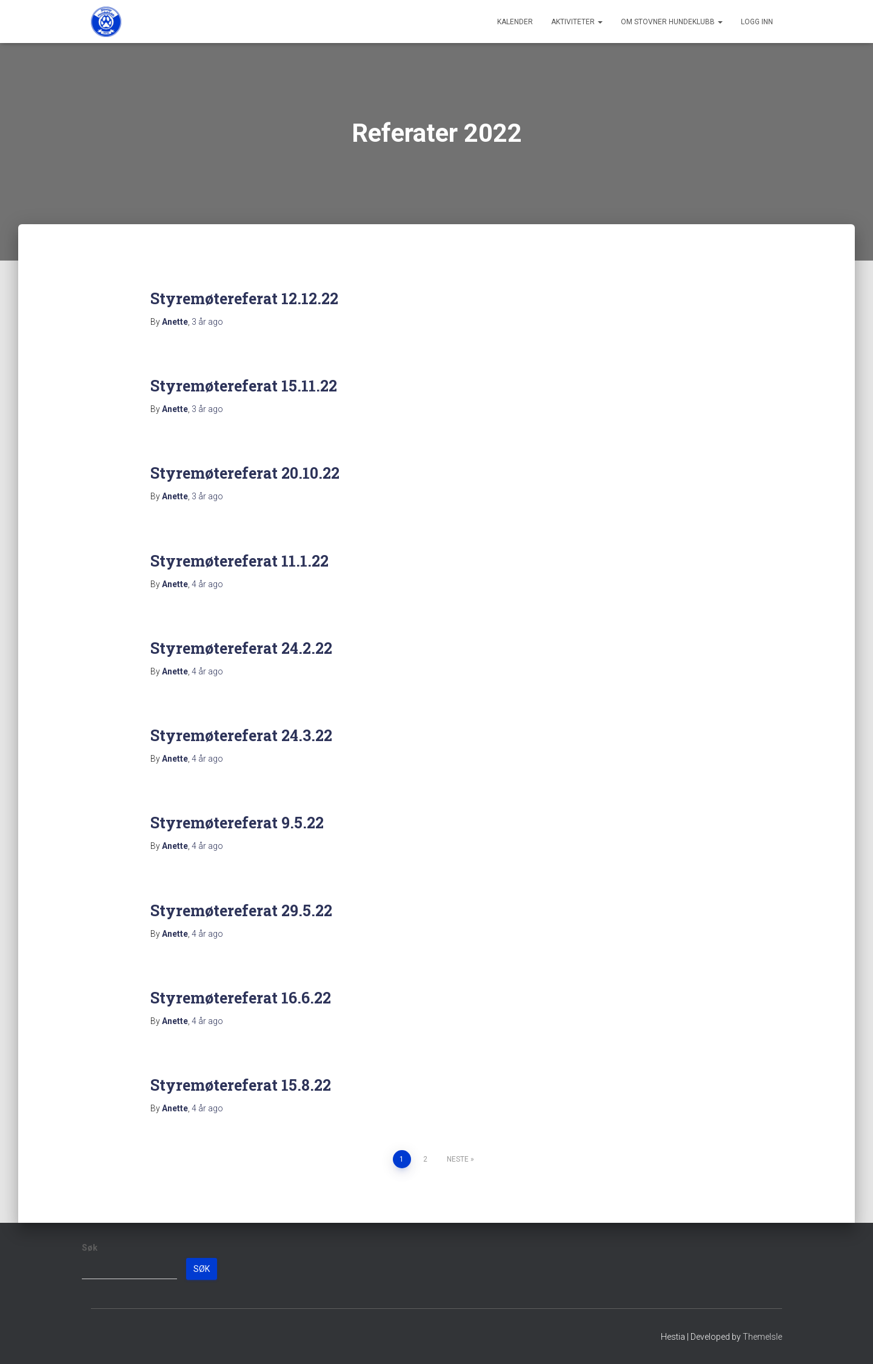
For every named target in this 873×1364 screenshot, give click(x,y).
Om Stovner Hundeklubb (672, 22)
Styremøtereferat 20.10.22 (245, 473)
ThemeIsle (762, 1337)
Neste (458, 1159)
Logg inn (757, 22)
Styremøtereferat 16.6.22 (240, 998)
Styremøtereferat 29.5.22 (241, 910)
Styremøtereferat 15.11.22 (243, 386)
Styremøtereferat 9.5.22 (237, 823)
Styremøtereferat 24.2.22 (241, 648)
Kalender (515, 22)
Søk (90, 1248)
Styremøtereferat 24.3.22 (241, 735)
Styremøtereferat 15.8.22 (240, 1085)
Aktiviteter (577, 22)
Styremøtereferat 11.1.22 (239, 561)
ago (207, 322)
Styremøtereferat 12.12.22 (244, 298)
